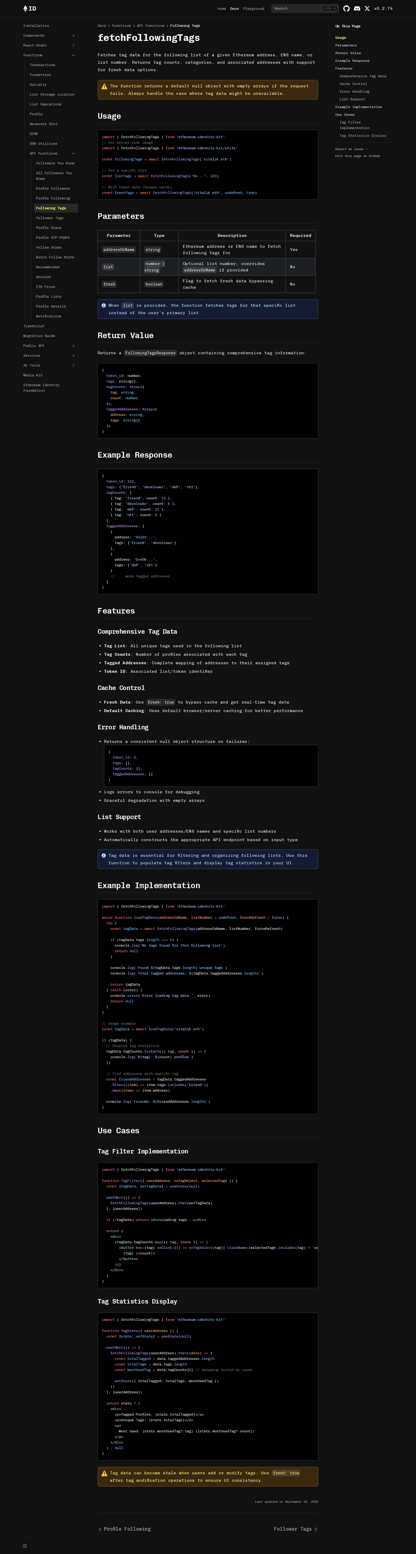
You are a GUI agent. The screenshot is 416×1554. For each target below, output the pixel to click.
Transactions (42, 65)
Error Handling (354, 91)
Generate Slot (43, 124)
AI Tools (49, 365)
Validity (38, 84)
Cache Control (353, 84)
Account (43, 277)
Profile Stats (49, 227)
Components (49, 35)
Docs (234, 8)
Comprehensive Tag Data (363, 76)
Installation (36, 25)
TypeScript (34, 326)
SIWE (34, 133)
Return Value (348, 53)
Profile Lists (49, 296)
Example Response (352, 60)
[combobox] (305, 8)
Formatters (40, 75)
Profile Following (53, 198)
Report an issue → (351, 149)
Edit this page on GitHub (357, 156)
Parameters (346, 45)
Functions (49, 55)
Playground (253, 8)
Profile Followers (53, 188)
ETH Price (45, 286)
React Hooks (49, 45)
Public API (49, 345)
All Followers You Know (54, 176)
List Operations (46, 104)
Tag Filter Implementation (354, 125)
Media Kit (32, 375)
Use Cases (344, 114)
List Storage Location (52, 94)
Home (222, 8)
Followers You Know (55, 163)
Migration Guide (39, 336)
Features (343, 68)
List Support (352, 99)
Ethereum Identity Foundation (41, 388)
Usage (340, 37)
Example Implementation (358, 107)
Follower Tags (50, 218)
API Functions (53, 153)
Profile (36, 114)
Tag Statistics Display (363, 135)
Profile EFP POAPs (53, 237)
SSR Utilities (43, 143)
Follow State (49, 247)
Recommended (47, 267)
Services (49, 355)
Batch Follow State (55, 257)
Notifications (49, 316)
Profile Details (51, 306)
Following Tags (51, 208)
